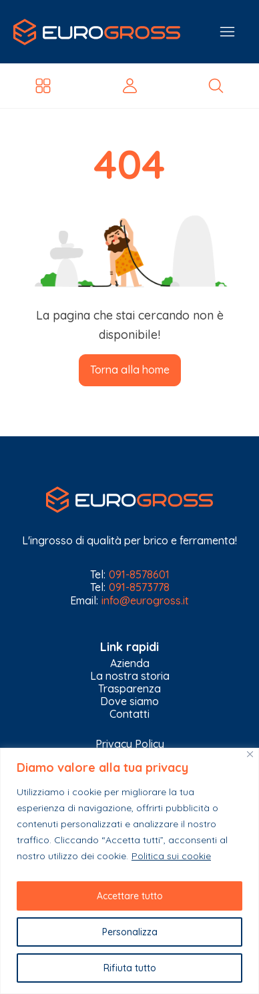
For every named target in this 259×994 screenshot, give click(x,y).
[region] (129, 871)
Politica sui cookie (171, 856)
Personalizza (130, 932)
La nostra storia (130, 676)
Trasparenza (129, 688)
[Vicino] (250, 754)
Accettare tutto (130, 896)
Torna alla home (130, 369)
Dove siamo (129, 701)
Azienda (130, 663)
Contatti (129, 714)
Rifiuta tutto (129, 968)
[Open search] (216, 86)
